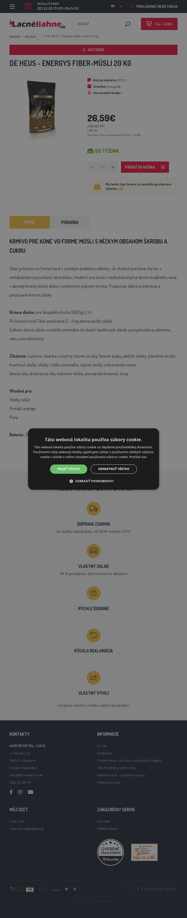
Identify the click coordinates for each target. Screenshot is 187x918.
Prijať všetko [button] (68, 469)
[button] (93, 481)
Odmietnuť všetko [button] (113, 469)
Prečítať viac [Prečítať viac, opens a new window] (138, 457)
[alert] (93, 459)
